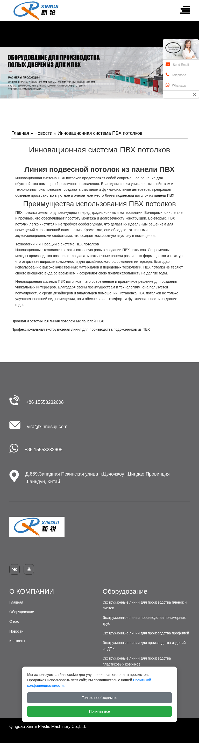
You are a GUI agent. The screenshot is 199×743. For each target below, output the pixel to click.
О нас (14, 621)
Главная (20, 133)
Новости (43, 133)
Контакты (17, 641)
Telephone (176, 74)
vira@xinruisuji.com (47, 426)
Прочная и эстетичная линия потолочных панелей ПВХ (57, 321)
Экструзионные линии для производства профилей (146, 633)
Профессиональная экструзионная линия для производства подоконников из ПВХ (80, 329)
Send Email (177, 64)
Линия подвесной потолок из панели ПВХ (139, 195)
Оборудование (21, 612)
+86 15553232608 (45, 402)
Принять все (99, 711)
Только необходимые (99, 698)
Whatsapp (176, 85)
